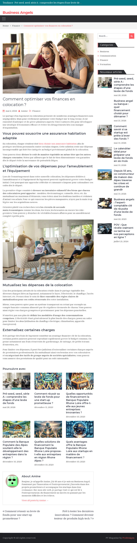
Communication (108, 56)
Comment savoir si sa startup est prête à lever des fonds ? (122, 132)
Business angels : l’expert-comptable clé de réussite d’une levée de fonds (124, 207)
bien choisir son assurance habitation (58, 144)
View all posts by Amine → (35, 500)
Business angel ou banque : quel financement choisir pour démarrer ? (123, 108)
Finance (36, 111)
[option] (48, 2)
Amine (24, 111)
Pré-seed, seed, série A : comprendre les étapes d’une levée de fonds (50, 3)
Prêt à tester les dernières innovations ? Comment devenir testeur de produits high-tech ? (74, 515)
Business (104, 51)
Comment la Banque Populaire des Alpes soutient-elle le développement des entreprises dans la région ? (16, 449)
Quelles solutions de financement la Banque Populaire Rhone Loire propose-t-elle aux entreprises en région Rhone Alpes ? (48, 451)
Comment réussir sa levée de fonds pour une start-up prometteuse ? (47, 398)
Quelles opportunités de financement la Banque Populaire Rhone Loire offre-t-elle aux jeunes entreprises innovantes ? (79, 403)
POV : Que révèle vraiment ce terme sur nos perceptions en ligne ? (124, 231)
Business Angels (18, 12)
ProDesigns (128, 538)
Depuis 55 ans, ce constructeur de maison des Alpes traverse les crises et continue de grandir (124, 180)
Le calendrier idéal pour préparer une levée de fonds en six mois (123, 155)
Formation (105, 64)
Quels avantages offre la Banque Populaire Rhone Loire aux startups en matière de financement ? (79, 449)
